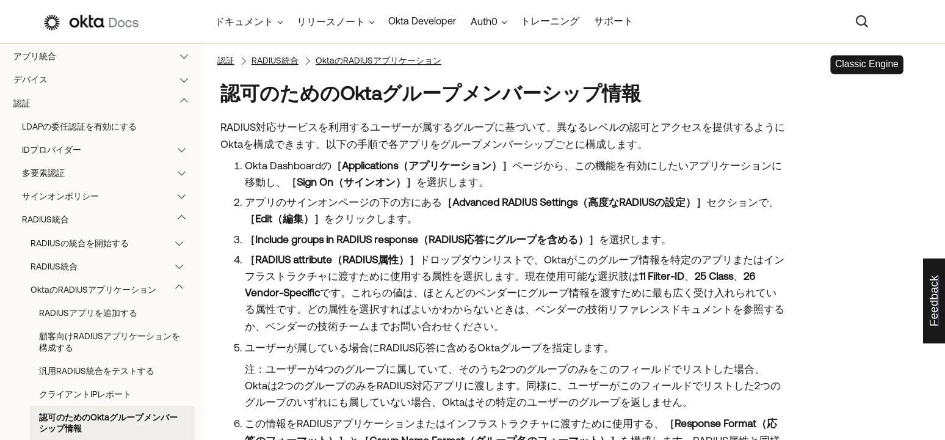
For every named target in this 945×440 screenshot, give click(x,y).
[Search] (862, 21)
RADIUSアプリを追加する (88, 313)
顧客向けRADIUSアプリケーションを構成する (109, 341)
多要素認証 (109, 173)
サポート (613, 20)
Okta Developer (422, 20)
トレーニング (550, 20)
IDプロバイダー (109, 149)
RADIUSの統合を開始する (113, 243)
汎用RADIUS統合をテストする (96, 371)
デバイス (106, 79)
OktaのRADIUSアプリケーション (113, 289)
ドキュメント (244, 21)
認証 (106, 103)
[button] (187, 56)
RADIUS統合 (109, 219)
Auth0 (484, 21)
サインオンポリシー (109, 196)
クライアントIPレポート (85, 394)
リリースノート (331, 21)
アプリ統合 (106, 56)
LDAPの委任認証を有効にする (79, 126)
